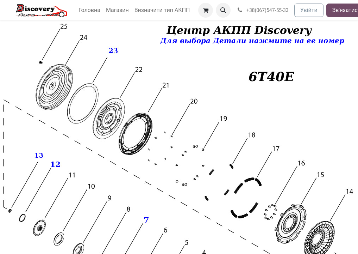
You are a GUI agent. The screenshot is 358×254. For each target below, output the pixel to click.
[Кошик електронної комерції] (205, 10)
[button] (223, 10)
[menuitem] (89, 10)
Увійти (309, 10)
